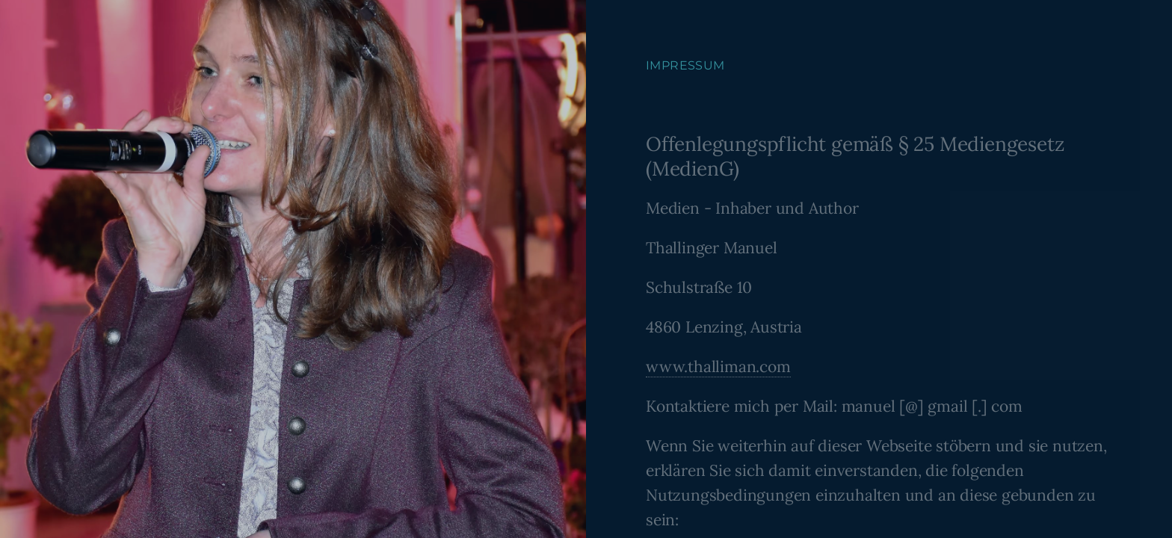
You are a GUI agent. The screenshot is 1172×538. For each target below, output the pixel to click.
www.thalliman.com (718, 366)
